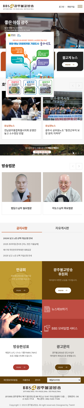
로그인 (61, 7)
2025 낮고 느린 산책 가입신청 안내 (17, 255)
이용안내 (26, 380)
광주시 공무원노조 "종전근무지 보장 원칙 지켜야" (62, 132)
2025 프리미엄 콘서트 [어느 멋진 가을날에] (20, 244)
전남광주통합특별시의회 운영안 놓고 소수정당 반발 (20, 132)
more (67, 64)
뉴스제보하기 (59, 309)
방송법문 (8, 165)
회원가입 (70, 7)
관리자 (37, 380)
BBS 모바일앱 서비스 (64, 328)
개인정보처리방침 (10, 380)
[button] (72, 46)
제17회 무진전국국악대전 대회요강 (17, 250)
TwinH (72, 405)
